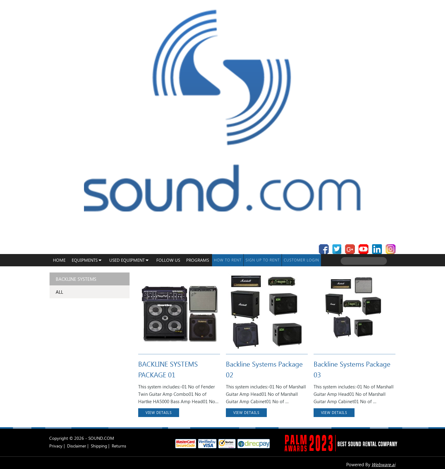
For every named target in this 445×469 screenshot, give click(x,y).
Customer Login (301, 260)
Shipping (99, 446)
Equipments (85, 260)
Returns (119, 446)
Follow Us (168, 260)
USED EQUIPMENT (127, 260)
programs (197, 260)
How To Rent (228, 260)
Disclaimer (76, 446)
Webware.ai (383, 464)
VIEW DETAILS (159, 412)
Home (59, 260)
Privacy (55, 446)
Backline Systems (76, 279)
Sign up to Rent (263, 260)
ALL (59, 292)
